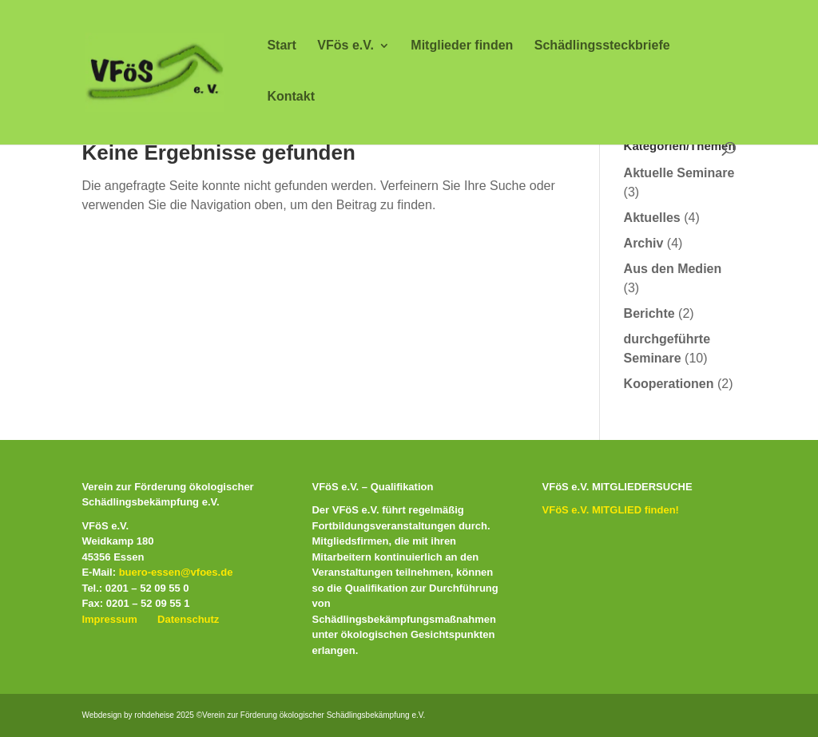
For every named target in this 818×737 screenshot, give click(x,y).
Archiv (644, 243)
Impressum (109, 619)
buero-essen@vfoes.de (176, 572)
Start (281, 46)
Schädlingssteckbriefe (602, 46)
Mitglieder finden (462, 46)
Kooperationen (669, 383)
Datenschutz (188, 619)
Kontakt (291, 97)
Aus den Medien (673, 268)
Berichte (649, 313)
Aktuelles (652, 217)
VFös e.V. (345, 46)
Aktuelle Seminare (679, 173)
